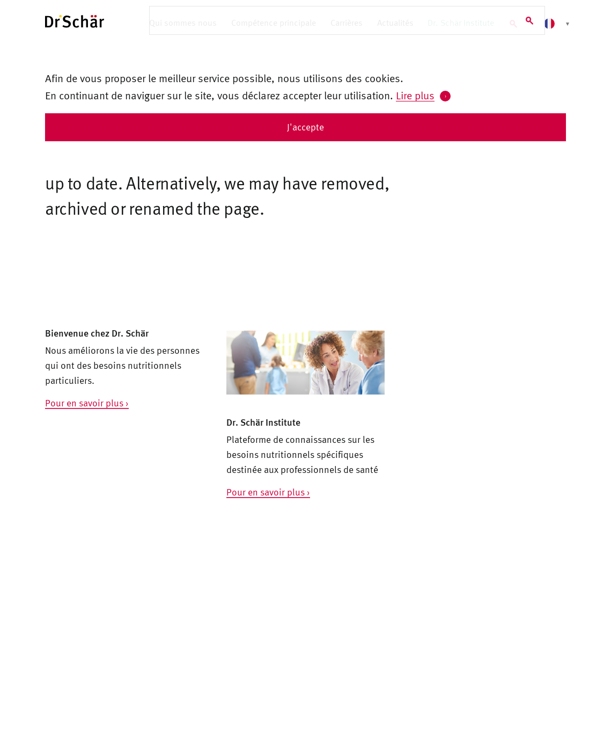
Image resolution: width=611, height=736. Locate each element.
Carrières (346, 22)
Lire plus (415, 95)
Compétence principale (273, 22)
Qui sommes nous (183, 22)
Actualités (395, 22)
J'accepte (305, 127)
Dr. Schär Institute (461, 22)
